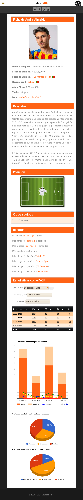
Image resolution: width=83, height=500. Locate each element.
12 (58, 325)
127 (45, 329)
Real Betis (30, 241)
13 (58, 318)
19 (46, 318)
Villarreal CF (44, 271)
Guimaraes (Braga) (43, 77)
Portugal (31, 82)
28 (58, 322)
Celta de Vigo (28, 235)
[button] (51, 288)
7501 (34, 329)
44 (46, 322)
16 (70, 322)
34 (58, 314)
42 (46, 314)
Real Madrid (30, 246)
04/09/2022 (24, 97)
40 (70, 329)
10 (70, 325)
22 (46, 325)
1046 (34, 318)
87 (58, 329)
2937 (34, 314)
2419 (34, 322)
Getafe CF (36, 97)
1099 (34, 325)
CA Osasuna (42, 266)
